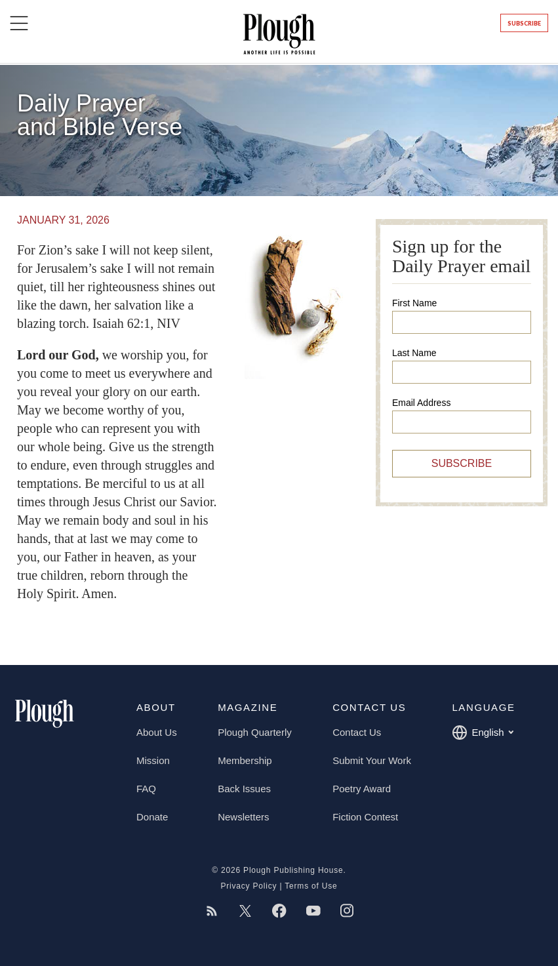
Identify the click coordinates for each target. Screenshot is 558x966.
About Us (156, 732)
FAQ (146, 788)
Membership (245, 760)
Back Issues (244, 788)
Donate (152, 816)
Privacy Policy (248, 886)
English (482, 732)
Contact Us (356, 732)
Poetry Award (361, 788)
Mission (153, 760)
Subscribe (524, 23)
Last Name (414, 352)
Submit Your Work (371, 760)
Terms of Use (311, 886)
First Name (414, 303)
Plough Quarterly (255, 732)
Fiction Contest (365, 816)
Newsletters (243, 816)
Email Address (421, 402)
